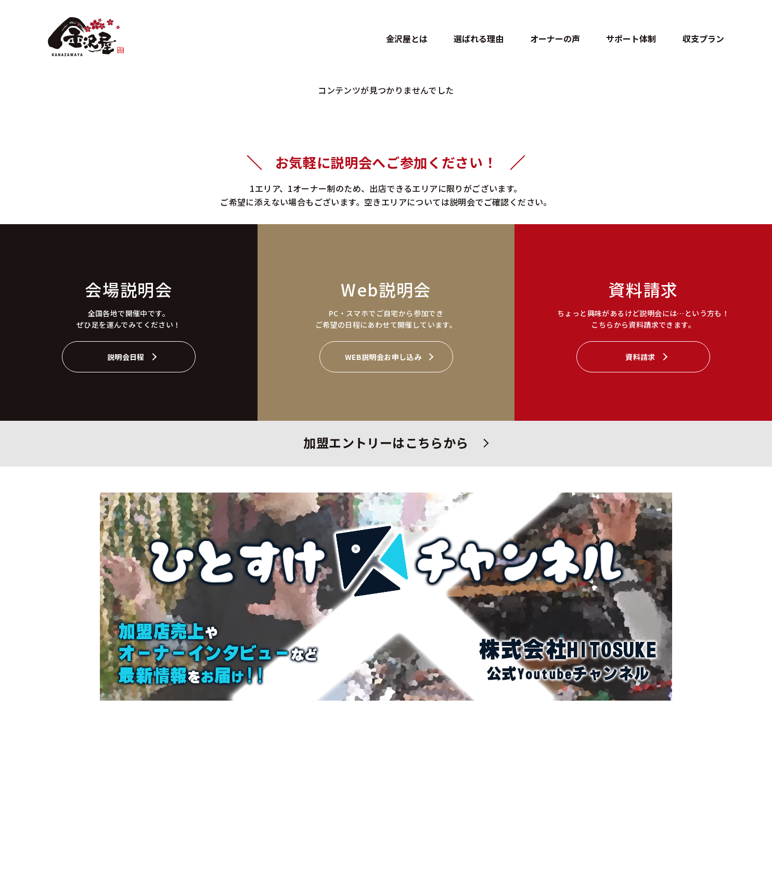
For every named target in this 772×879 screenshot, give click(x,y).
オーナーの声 (555, 38)
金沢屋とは (407, 38)
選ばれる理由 (479, 38)
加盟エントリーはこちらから (385, 442)
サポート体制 (631, 38)
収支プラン (703, 38)
